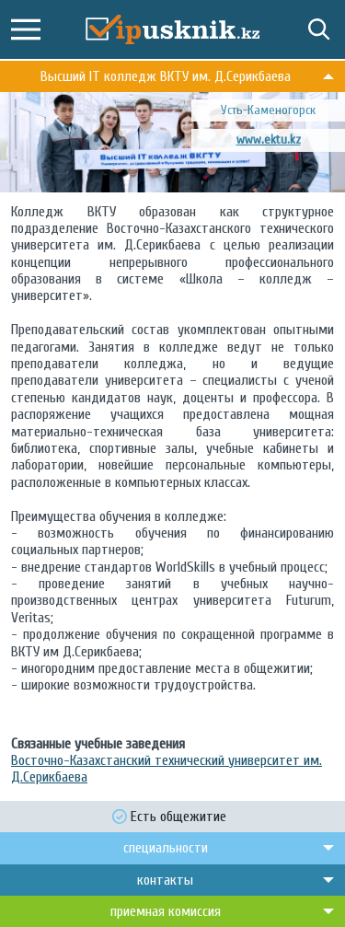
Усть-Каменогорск (268, 110)
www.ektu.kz (268, 139)
